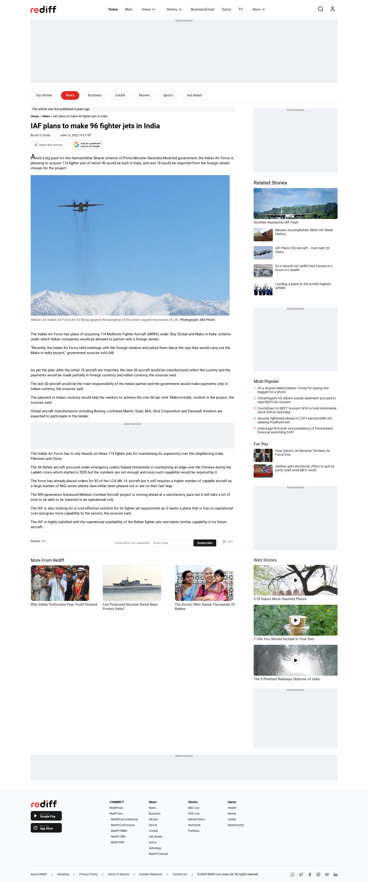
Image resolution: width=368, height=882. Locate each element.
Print (227, 542)
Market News (196, 819)
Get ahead (194, 95)
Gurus (226, 9)
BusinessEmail (203, 9)
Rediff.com (215, 874)
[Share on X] (301, 875)
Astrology (155, 848)
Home (113, 9)
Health (232, 808)
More (258, 9)
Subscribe (204, 543)
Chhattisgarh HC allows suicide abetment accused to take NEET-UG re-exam (296, 400)
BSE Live (193, 808)
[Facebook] (310, 875)
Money (174, 9)
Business (94, 95)
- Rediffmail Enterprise (124, 819)
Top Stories (44, 95)
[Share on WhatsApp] (292, 875)
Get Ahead (155, 836)
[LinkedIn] (336, 875)
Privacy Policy (88, 874)
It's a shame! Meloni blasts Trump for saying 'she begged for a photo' (293, 390)
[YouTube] (327, 875)
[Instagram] (318, 875)
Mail (128, 9)
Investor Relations (150, 874)
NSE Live (193, 813)
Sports (168, 95)
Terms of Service (118, 874)
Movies (144, 95)
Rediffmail (116, 808)
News (148, 9)
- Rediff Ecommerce (122, 825)
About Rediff (39, 874)
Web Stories (265, 559)
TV (240, 9)
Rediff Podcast (158, 854)
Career (232, 819)
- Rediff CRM (117, 836)
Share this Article (48, 145)
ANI (43, 541)
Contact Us (180, 874)
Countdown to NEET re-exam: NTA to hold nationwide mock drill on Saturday (296, 410)
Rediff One (116, 813)
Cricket (120, 95)
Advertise (63, 874)
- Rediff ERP (117, 842)
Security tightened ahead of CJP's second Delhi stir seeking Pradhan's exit (294, 420)
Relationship (236, 825)
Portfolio (193, 831)
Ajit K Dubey (42, 135)
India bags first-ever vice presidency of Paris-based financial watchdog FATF (295, 430)
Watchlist (194, 825)
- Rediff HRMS (118, 831)
